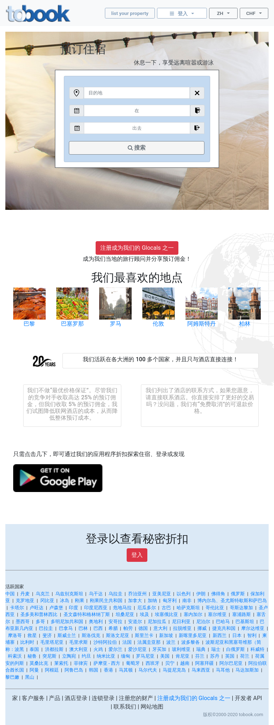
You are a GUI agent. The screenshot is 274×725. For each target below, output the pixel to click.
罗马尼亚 (145, 656)
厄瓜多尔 (146, 607)
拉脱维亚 (182, 628)
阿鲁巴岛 (74, 670)
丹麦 (25, 593)
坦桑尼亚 (125, 614)
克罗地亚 (25, 600)
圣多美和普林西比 (38, 614)
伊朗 (201, 593)
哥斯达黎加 (241, 607)
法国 (127, 642)
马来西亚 (201, 670)
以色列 (184, 593)
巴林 (83, 628)
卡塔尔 (17, 607)
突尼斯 (49, 656)
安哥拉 (115, 621)
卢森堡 (56, 607)
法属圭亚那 (149, 642)
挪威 (202, 628)
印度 (73, 607)
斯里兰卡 (144, 635)
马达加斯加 (247, 670)
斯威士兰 (66, 635)
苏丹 (214, 656)
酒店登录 (76, 698)
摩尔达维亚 (252, 628)
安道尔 (135, 621)
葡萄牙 (133, 663)
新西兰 (220, 635)
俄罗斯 (238, 593)
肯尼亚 (182, 656)
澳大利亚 (78, 649)
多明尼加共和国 (67, 621)
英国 (229, 656)
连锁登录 (103, 698)
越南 (184, 663)
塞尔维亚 (217, 614)
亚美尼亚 (161, 593)
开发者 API (248, 698)
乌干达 (96, 593)
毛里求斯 (78, 642)
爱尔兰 (115, 649)
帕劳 (128, 628)
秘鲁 (32, 656)
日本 (237, 635)
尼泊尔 (203, 621)
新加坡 (166, 635)
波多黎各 (190, 642)
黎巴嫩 (12, 677)
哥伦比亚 (215, 607)
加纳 (152, 600)
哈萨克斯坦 (188, 607)
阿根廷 (52, 670)
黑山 (29, 677)
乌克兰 (43, 593)
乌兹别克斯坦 (69, 593)
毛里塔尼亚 (52, 642)
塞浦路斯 (241, 614)
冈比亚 (47, 600)
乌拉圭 (115, 593)
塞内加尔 (193, 614)
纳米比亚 (106, 656)
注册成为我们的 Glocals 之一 (136, 247)
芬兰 (199, 656)
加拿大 (135, 600)
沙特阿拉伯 (105, 642)
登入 (137, 554)
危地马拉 (122, 607)
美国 (164, 656)
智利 (252, 635)
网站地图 (152, 706)
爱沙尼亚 (137, 649)
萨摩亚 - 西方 (106, 663)
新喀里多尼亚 (193, 635)
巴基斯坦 (244, 621)
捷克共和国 (223, 628)
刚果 (79, 600)
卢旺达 (37, 607)
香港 (108, 670)
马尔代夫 (147, 670)
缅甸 (125, 656)
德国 (143, 628)
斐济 (47, 635)
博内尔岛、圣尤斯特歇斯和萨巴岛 (232, 600)
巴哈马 (223, 621)
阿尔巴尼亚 (231, 663)
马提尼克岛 (174, 670)
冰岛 (64, 600)
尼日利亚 (181, 621)
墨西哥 (23, 621)
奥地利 (96, 621)
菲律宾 (81, 663)
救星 (32, 635)
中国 (10, 593)
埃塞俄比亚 (166, 614)
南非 (187, 600)
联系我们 (124, 706)
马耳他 (223, 670)
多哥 (40, 621)
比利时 (27, 642)
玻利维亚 (181, 649)
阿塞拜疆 (204, 663)
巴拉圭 (46, 628)
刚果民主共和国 (106, 600)
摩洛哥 (15, 635)
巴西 (98, 628)
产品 (54, 698)
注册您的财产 (136, 698)
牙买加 (159, 649)
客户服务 (33, 698)
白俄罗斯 (235, 649)
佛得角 (218, 593)
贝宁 (169, 663)
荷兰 (244, 656)
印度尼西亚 (95, 607)
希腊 (113, 628)
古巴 (166, 607)
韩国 (93, 670)
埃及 (144, 614)
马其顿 (126, 670)
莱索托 (61, 663)
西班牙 (152, 663)
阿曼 (34, 670)
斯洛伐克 (91, 635)
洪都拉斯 (54, 649)
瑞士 (215, 649)
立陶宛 (69, 656)
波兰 (171, 642)
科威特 (257, 649)
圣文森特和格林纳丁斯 (87, 614)
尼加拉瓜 (157, 621)
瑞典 (201, 649)
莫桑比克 (39, 663)
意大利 (160, 628)
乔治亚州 (137, 593)
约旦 (86, 656)
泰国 (34, 649)
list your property (129, 13)
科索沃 (15, 656)
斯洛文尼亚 (117, 635)
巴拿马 (66, 628)
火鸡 (98, 649)
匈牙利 (170, 600)
